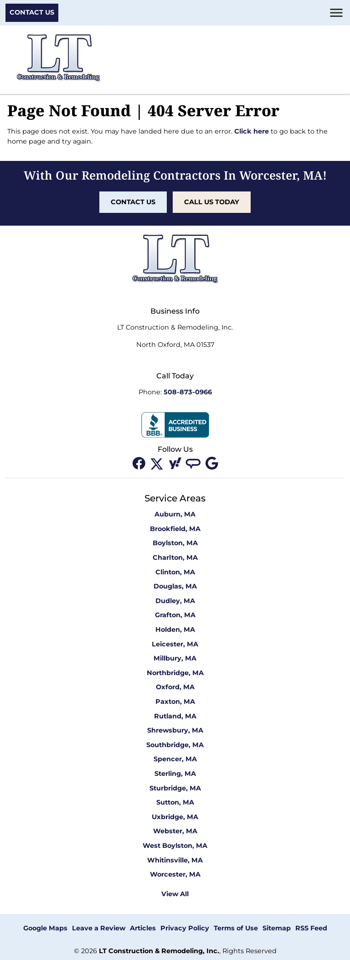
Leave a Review (98, 928)
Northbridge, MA (175, 673)
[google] (211, 463)
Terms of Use (236, 928)
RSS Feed (311, 928)
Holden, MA (175, 629)
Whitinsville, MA (175, 860)
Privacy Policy (184, 928)
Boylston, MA (175, 543)
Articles (143, 928)
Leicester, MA (175, 644)
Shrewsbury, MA (175, 730)
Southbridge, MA (175, 745)
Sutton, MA (175, 802)
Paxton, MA (175, 701)
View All (175, 894)
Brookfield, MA (175, 529)
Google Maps (45, 928)
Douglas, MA (175, 586)
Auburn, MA (175, 514)
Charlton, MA (175, 557)
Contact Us (32, 12)
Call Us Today (211, 202)
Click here (251, 131)
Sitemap (276, 928)
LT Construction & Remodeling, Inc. (159, 951)
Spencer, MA (175, 759)
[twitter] (158, 463)
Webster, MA (175, 831)
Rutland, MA (175, 716)
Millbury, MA (175, 658)
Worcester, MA (175, 874)
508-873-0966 (188, 392)
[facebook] (139, 463)
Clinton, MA (175, 572)
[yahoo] (176, 463)
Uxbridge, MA (175, 817)
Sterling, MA (175, 773)
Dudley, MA (175, 601)
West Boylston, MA (175, 845)
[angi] (194, 463)
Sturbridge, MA (175, 788)
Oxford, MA (175, 687)
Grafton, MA (175, 615)
